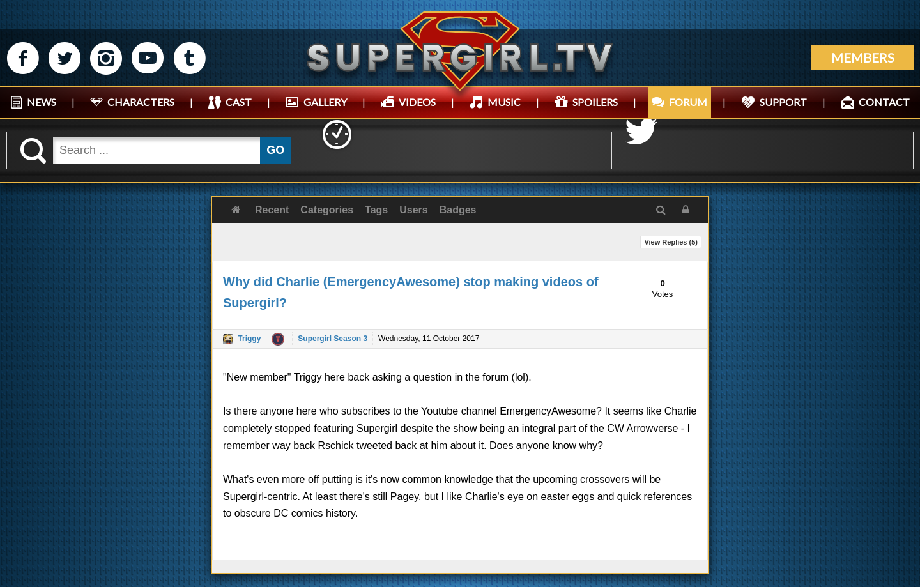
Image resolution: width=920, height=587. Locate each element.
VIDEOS (417, 102)
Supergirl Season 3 (332, 338)
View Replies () (671, 242)
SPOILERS (595, 102)
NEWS (41, 102)
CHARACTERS (140, 102)
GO (275, 150)
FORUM (688, 102)
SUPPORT (783, 102)
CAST (239, 102)
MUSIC (504, 102)
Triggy (249, 338)
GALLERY (325, 102)
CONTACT (884, 102)
